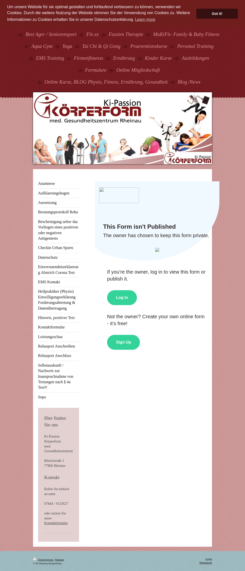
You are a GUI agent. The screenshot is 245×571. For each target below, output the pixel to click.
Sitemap (59, 559)
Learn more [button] (145, 19)
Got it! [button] (217, 14)
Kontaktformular (55, 523)
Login (208, 558)
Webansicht (205, 562)
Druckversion (43, 559)
